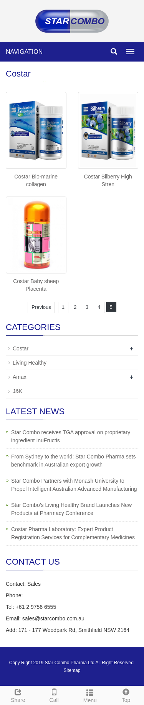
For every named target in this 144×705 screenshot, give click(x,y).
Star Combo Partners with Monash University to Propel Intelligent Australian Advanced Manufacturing (74, 485)
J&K (18, 391)
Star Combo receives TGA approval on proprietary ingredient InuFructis (70, 436)
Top (126, 694)
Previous (41, 307)
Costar (20, 348)
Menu (90, 695)
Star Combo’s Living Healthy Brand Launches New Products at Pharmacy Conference (71, 509)
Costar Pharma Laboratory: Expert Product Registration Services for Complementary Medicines (73, 533)
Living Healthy (29, 363)
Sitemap (71, 670)
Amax (19, 377)
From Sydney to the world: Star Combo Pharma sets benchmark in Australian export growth (73, 460)
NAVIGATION (24, 51)
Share (18, 694)
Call (54, 694)
